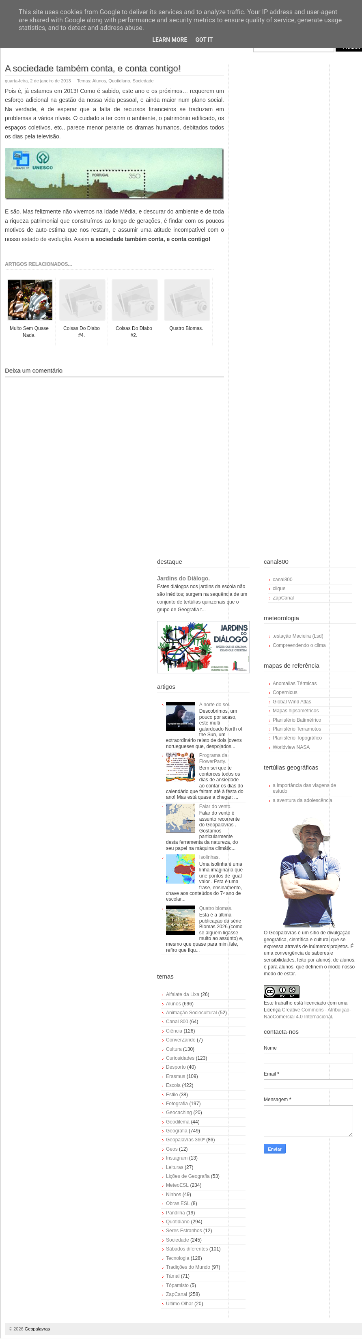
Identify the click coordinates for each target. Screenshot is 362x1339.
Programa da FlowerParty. (213, 758)
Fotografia (177, 1103)
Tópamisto (177, 1285)
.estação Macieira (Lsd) (298, 636)
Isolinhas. (209, 857)
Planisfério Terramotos (297, 729)
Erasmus (175, 1076)
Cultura (174, 1049)
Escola (173, 1085)
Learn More (169, 40)
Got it (204, 40)
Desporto (176, 1067)
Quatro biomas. (216, 908)
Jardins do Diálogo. (183, 578)
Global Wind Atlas (292, 702)
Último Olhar (179, 1304)
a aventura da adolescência (302, 800)
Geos (172, 1149)
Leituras (174, 1167)
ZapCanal (176, 1294)
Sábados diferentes (187, 1249)
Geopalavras (37, 1328)
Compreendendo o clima (299, 645)
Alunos (99, 80)
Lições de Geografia (187, 1176)
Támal (172, 1276)
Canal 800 (177, 1021)
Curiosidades (180, 1058)
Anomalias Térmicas (295, 683)
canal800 (283, 579)
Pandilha (175, 1213)
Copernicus (285, 692)
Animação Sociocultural (191, 1013)
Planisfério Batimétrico (297, 720)
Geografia (176, 1131)
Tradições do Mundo (188, 1267)
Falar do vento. (215, 806)
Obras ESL (178, 1203)
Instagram (176, 1158)
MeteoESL (177, 1185)
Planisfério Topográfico (297, 738)
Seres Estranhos (184, 1230)
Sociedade (143, 80)
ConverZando (181, 1040)
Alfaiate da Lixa (182, 994)
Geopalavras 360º (185, 1140)
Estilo (172, 1095)
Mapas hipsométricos (296, 711)
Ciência (174, 1031)
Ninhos (173, 1194)
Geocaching (179, 1112)
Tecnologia (177, 1258)
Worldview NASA (291, 747)
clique (279, 588)
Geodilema (178, 1122)
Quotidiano (119, 80)
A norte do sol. (215, 704)
